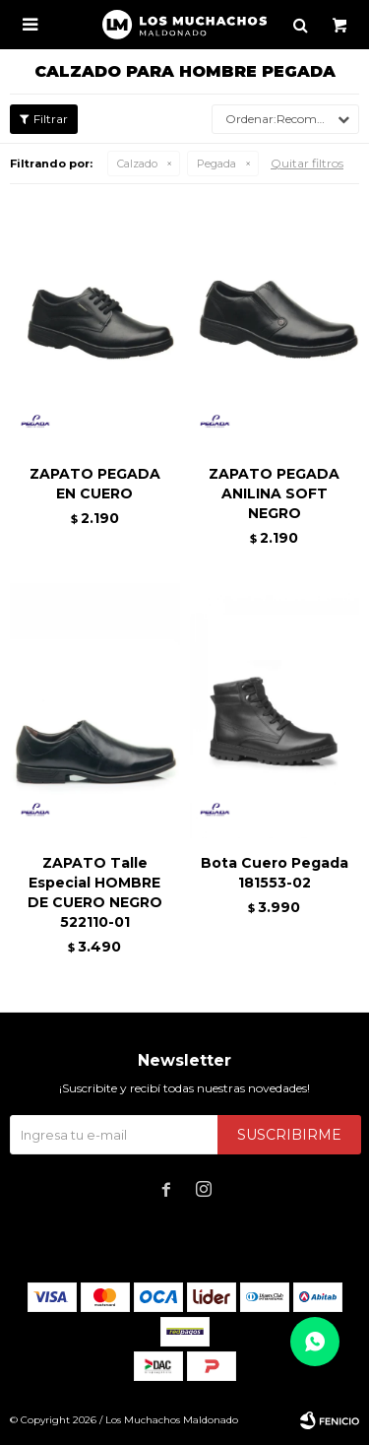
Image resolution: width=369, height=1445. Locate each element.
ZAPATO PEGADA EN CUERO (95, 483)
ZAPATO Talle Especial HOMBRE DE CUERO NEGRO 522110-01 (95, 892)
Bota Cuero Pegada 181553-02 (274, 872)
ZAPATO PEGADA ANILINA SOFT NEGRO (274, 493)
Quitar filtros (307, 163)
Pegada (216, 163)
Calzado (137, 163)
